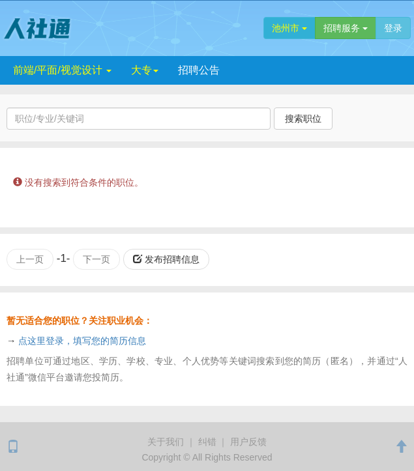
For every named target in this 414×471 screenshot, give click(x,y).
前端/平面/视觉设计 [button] (62, 70)
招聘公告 (199, 70)
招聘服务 (345, 28)
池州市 (289, 28)
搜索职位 (303, 118)
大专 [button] (144, 70)
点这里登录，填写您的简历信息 (82, 340)
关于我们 (165, 441)
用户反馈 (248, 441)
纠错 (207, 441)
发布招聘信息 (166, 259)
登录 (393, 28)
